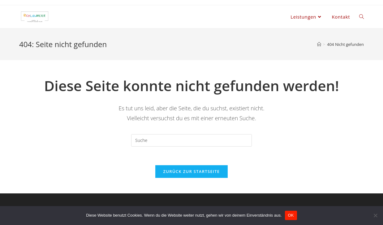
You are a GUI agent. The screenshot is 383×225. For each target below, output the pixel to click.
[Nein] (375, 215)
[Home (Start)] (319, 44)
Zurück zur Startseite (191, 171)
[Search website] (361, 16)
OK (291, 215)
